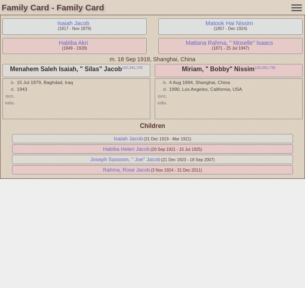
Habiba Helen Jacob (126, 149)
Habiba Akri (73, 43)
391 (132, 68)
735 (139, 68)
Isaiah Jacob (73, 23)
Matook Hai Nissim (229, 23)
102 (125, 68)
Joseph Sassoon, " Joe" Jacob (125, 159)
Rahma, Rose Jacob (126, 170)
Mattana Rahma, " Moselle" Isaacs (229, 43)
